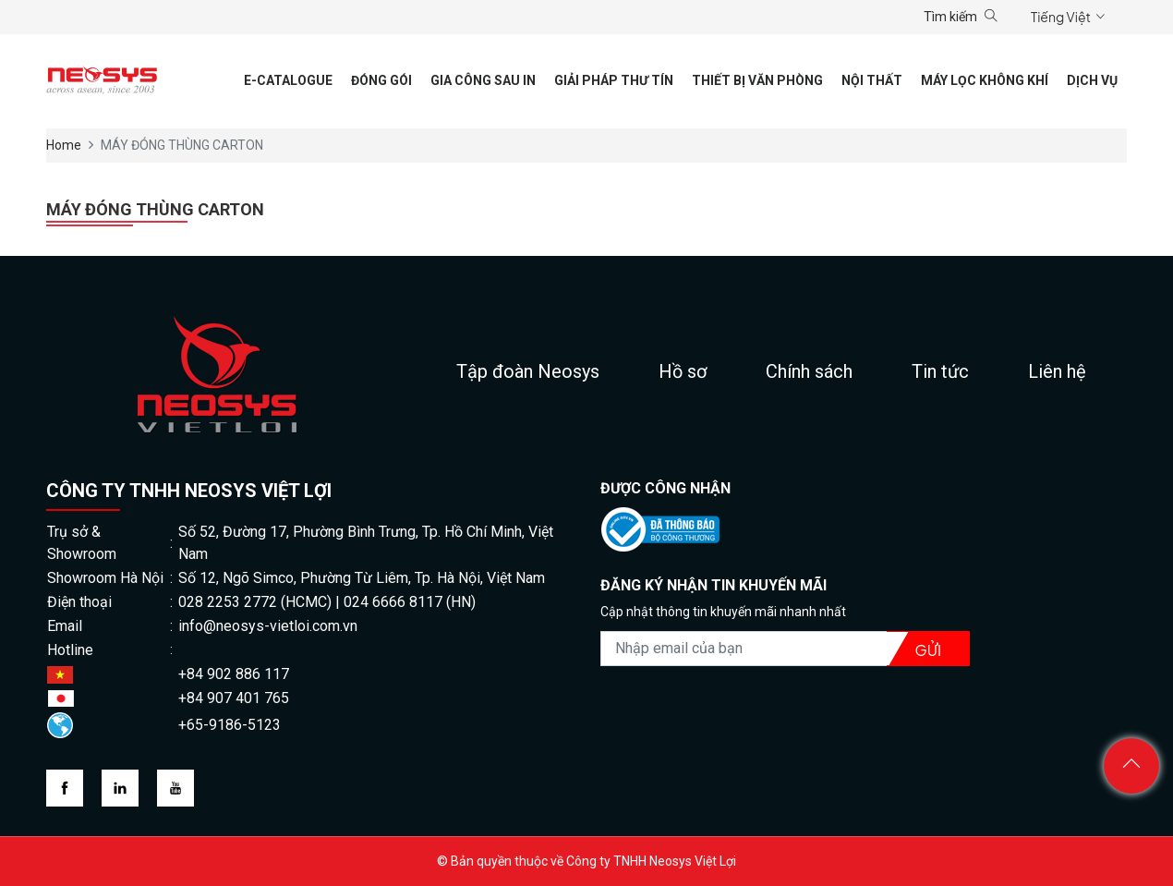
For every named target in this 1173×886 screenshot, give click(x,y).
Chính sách (809, 371)
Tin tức (940, 371)
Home (63, 145)
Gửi (928, 650)
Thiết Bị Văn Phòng (757, 80)
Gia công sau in (483, 80)
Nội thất (871, 80)
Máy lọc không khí (984, 80)
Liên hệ (1057, 371)
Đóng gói (381, 80)
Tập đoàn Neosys (527, 371)
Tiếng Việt (1061, 16)
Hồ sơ (683, 371)
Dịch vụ (1092, 80)
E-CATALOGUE (288, 80)
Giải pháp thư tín (613, 80)
